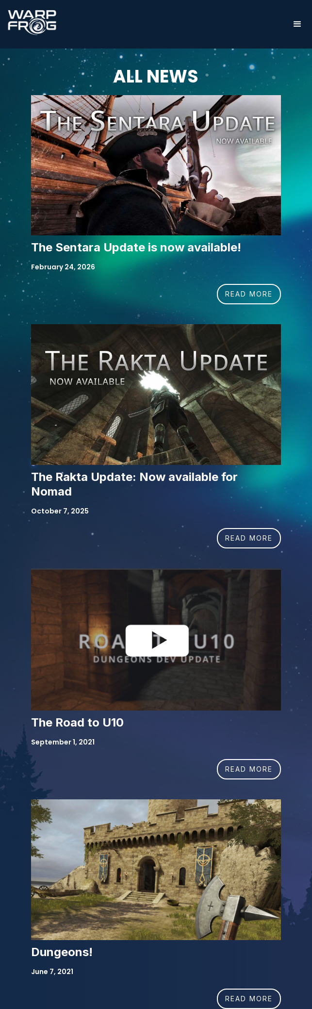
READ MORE (249, 294)
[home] (29, 22)
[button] (297, 24)
